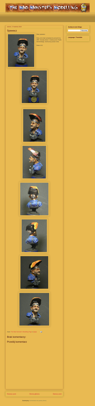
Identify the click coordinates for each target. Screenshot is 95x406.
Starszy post (57, 394)
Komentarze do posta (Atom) (37, 400)
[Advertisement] (47, 17)
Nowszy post (11, 394)
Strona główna (34, 394)
